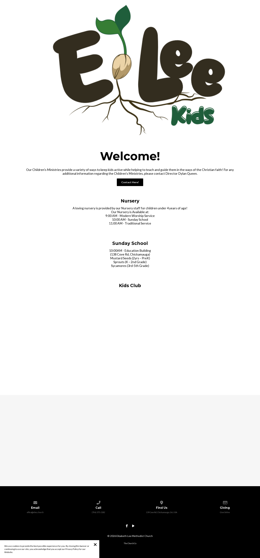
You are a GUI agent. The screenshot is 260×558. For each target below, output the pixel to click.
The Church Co (130, 543)
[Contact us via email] (35, 502)
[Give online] (224, 502)
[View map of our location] (161, 502)
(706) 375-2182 (98, 512)
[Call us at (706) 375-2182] (98, 502)
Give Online (225, 512)
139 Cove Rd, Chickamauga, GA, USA (161, 512)
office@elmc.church (35, 512)
